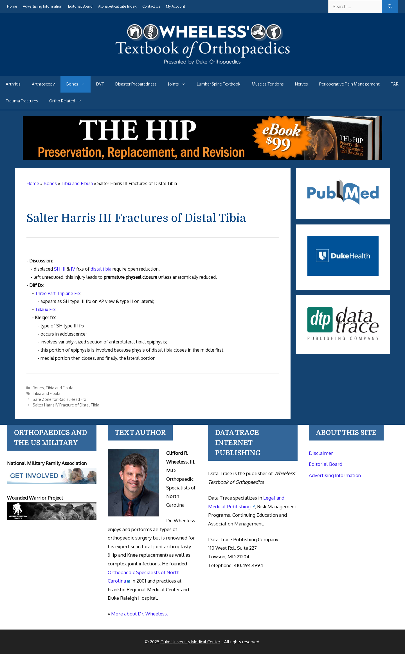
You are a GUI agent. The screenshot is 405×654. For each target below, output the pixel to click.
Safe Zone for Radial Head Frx (59, 399)
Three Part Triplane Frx (57, 293)
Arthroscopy (43, 84)
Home (12, 6)
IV (73, 269)
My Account (175, 6)
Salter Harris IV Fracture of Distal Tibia (66, 405)
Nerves (301, 84)
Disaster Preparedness (136, 84)
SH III (60, 269)
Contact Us (151, 6)
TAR (395, 84)
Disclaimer (321, 453)
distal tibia (101, 269)
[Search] (390, 6)
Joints (179, 84)
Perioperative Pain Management (349, 84)
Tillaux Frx (45, 309)
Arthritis (13, 84)
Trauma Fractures (22, 101)
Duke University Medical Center (190, 641)
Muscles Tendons (268, 84)
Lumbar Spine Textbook (218, 84)
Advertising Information (42, 6)
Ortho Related (68, 101)
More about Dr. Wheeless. (139, 614)
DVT (100, 84)
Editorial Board (80, 6)
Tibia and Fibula (59, 387)
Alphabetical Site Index (117, 6)
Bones (78, 84)
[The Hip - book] (202, 158)
